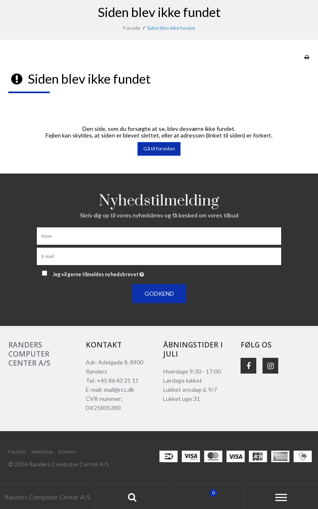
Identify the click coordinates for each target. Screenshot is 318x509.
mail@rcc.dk (119, 389)
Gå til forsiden (159, 148)
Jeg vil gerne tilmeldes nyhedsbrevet (119, 272)
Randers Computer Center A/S (29, 354)
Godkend (159, 293)
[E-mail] (159, 255)
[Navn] (159, 235)
